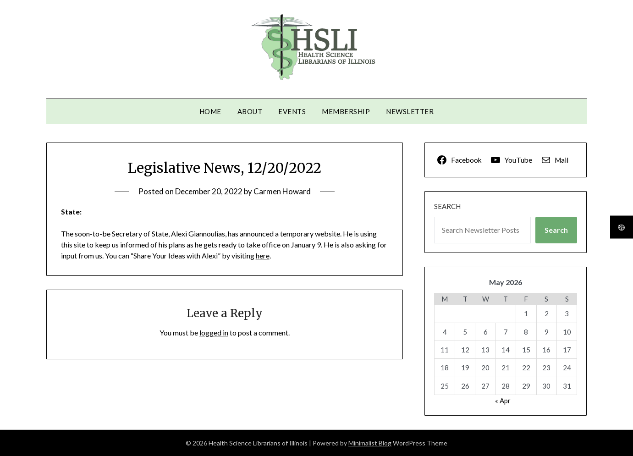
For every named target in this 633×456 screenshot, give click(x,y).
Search (447, 206)
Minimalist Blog (369, 443)
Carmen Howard (282, 191)
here (263, 255)
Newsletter (410, 111)
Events (292, 111)
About (250, 111)
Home (210, 111)
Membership (346, 111)
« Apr (503, 400)
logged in (213, 332)
